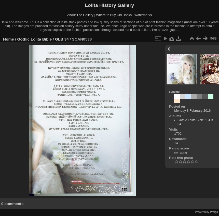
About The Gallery (80, 15)
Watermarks (143, 15)
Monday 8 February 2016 (192, 110)
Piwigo (214, 211)
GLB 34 (62, 39)
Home (8, 39)
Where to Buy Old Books (114, 15)
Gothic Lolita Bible (34, 39)
